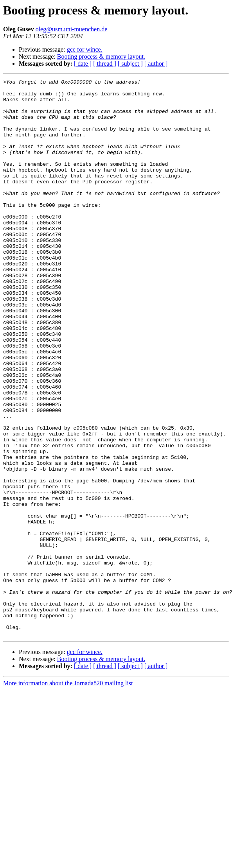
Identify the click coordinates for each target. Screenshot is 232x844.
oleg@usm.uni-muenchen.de (72, 29)
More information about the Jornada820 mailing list (68, 794)
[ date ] (83, 63)
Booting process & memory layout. (101, 56)
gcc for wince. (85, 49)
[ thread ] (104, 63)
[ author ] (156, 63)
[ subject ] (130, 63)
